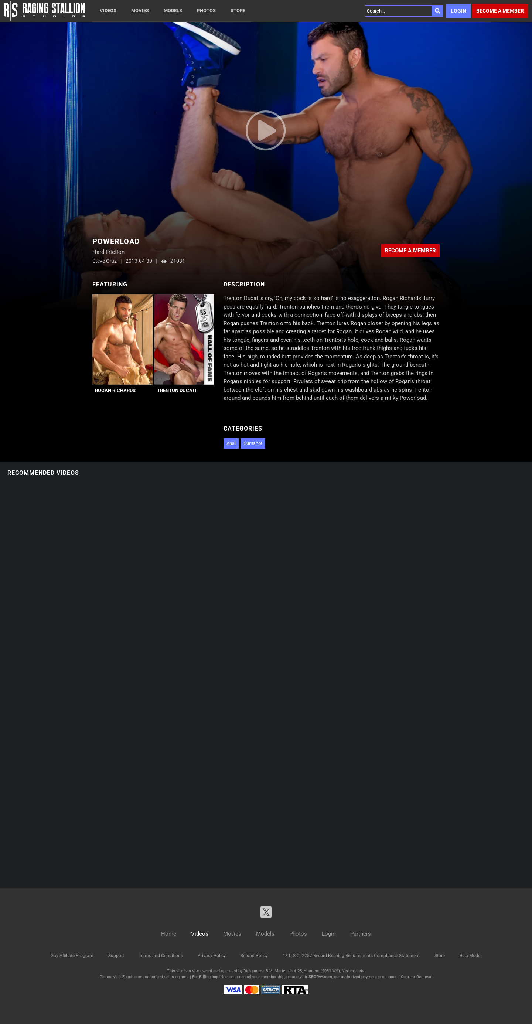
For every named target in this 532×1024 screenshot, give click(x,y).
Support (116, 955)
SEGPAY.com (320, 976)
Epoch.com (132, 976)
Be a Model (470, 955)
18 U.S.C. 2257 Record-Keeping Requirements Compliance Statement (351, 955)
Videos (108, 10)
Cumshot (252, 443)
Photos (206, 10)
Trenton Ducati (177, 390)
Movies (140, 10)
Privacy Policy (212, 955)
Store (238, 10)
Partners (360, 934)
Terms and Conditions (161, 955)
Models (173, 10)
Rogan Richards (115, 390)
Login (458, 11)
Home (168, 934)
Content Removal (416, 976)
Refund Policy (254, 955)
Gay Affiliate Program (72, 955)
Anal (231, 443)
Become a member (500, 11)
